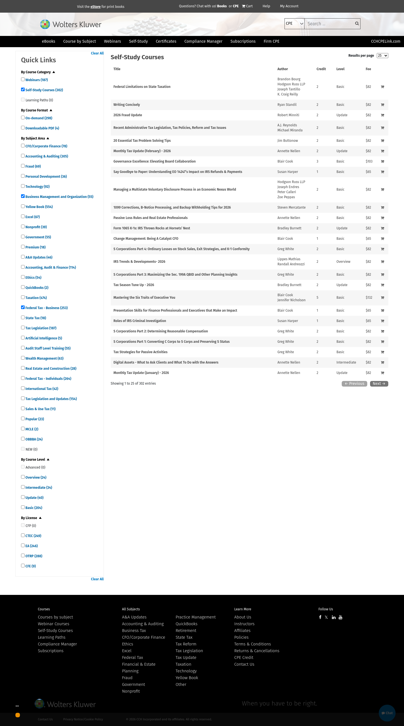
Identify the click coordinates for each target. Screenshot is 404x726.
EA (31, 546)
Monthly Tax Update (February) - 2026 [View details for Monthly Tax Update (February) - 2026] (142, 151)
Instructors (244, 623)
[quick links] (23, 79)
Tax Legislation (40, 328)
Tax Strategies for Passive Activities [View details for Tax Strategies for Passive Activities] (140, 352)
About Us (242, 617)
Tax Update (186, 657)
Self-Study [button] (138, 41)
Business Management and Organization (59, 197)
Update (34, 498)
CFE (30, 566)
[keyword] (332, 23)
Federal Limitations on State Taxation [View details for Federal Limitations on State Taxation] (142, 87)
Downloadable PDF (42, 128)
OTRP (33, 556)
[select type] (294, 23)
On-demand (38, 118)
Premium (35, 247)
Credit (321, 69)
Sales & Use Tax (40, 409)
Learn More (242, 609)
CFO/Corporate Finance (46, 146)
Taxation (36, 298)
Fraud (33, 166)
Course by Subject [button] (79, 41)
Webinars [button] (112, 41)
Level (340, 69)
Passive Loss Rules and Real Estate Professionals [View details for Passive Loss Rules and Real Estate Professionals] (151, 218)
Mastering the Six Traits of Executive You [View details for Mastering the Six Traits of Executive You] (144, 298)
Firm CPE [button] (271, 41)
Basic (33, 508)
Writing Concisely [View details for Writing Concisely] (127, 105)
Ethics (33, 278)
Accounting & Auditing (46, 156)
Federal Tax (132, 657)
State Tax (35, 318)
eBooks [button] (48, 41)
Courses (44, 609)
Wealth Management (44, 358)
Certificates (166, 41)
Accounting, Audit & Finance (50, 268)
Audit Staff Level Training (47, 348)
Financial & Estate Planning (138, 668)
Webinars (36, 80)
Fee (368, 69)
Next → (379, 383)
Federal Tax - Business (46, 308)
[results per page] (382, 55)
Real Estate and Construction (50, 369)
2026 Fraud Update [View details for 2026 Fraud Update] (128, 115)
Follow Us (325, 609)
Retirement (186, 630)
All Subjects (131, 609)
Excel (32, 217)
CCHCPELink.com (386, 41)
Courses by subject (55, 617)
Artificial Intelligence (43, 338)
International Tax (41, 389)
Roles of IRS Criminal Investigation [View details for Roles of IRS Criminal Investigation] (140, 321)
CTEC (33, 536)
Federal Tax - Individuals (48, 379)
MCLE (31, 429)
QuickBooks (36, 288)
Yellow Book (39, 207)
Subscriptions (50, 650)
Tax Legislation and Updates (51, 399)
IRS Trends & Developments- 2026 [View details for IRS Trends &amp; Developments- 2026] (139, 262)
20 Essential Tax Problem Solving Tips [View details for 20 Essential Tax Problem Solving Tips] (142, 141)
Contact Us (244, 664)
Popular (34, 419)
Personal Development (46, 177)
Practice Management (196, 617)
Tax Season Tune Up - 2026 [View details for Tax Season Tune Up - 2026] (134, 285)
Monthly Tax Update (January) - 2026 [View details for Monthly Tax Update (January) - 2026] (141, 373)
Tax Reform (186, 644)
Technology (37, 187)
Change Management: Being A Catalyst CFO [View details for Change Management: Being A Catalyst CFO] (146, 239)
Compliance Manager (57, 644)
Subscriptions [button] (243, 41)
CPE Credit (243, 657)
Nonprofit (36, 227)
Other (181, 684)
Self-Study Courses (44, 90)
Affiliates (242, 630)
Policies (241, 637)
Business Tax (134, 630)
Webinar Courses (53, 623)
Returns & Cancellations (256, 650)
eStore (96, 7)
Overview (35, 478)
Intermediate (38, 488)
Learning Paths (51, 637)
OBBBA (34, 439)
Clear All (97, 53)
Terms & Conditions (252, 644)
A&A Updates (38, 257)
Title (117, 69)
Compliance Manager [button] (203, 41)
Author (282, 69)
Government (38, 237)
